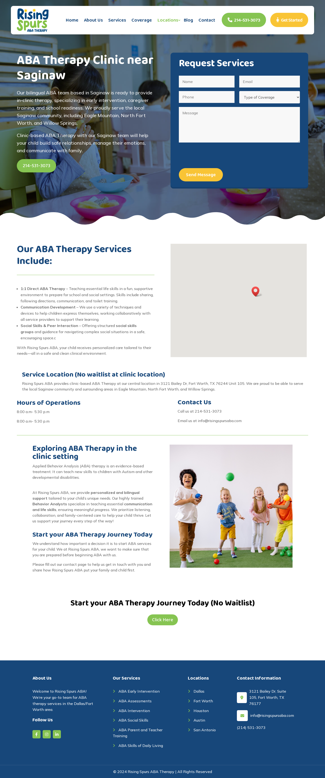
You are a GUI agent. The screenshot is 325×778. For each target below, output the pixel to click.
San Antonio (202, 729)
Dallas (196, 691)
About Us (93, 20)
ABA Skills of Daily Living (138, 745)
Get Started (289, 20)
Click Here (162, 620)
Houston (198, 710)
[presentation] (215, 155)
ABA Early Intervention (136, 691)
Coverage (141, 20)
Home (72, 20)
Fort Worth (200, 701)
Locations (167, 20)
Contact (207, 20)
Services (117, 20)
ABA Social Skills (130, 720)
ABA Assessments (132, 701)
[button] (257, 291)
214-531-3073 (244, 20)
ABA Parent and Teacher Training (137, 732)
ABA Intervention (131, 710)
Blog (188, 20)
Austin (196, 720)
